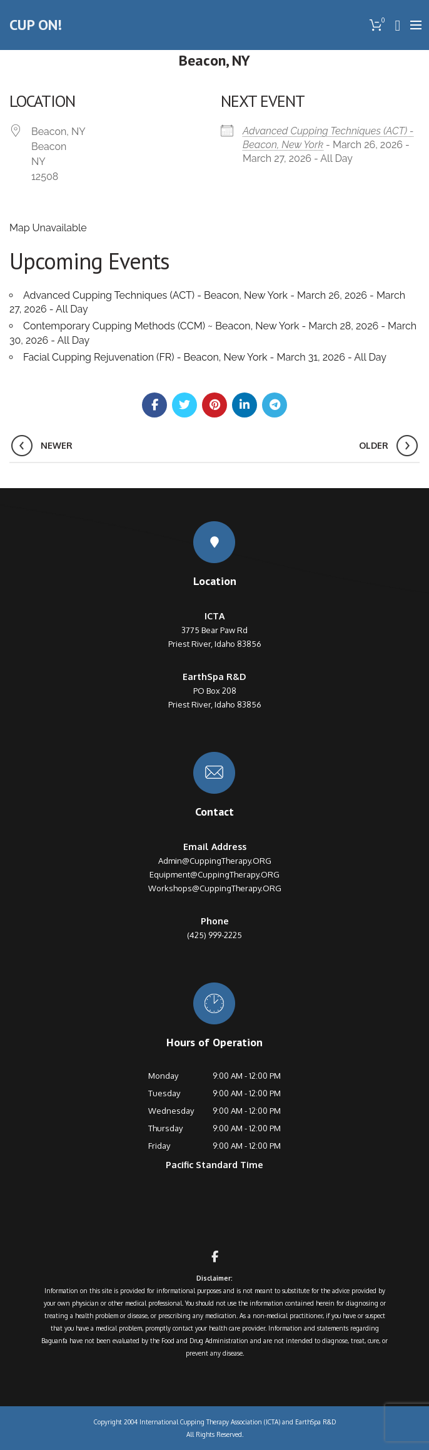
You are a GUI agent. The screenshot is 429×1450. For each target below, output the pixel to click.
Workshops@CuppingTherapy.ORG (214, 888)
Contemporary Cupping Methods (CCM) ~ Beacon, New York (161, 326)
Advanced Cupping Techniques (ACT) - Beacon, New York (155, 295)
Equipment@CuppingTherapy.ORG (214, 874)
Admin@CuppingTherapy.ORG (214, 861)
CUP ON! (35, 24)
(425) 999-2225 (214, 935)
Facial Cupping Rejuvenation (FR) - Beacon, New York (145, 357)
